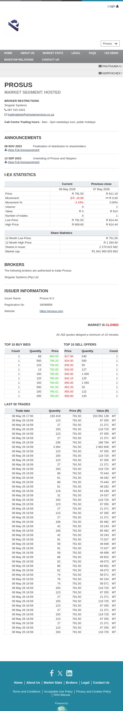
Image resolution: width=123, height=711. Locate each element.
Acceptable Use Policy (58, 691)
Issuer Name (12, 298)
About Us (27, 53)
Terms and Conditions (26, 691)
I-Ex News (111, 53)
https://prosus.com (51, 311)
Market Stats (53, 53)
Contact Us (50, 59)
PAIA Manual (62, 694)
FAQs (92, 53)
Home (8, 53)
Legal (76, 53)
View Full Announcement (24, 150)
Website (9, 311)
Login (111, 6)
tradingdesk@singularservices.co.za (31, 114)
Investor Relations (19, 59)
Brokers (72, 682)
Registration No (14, 304)
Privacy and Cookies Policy (93, 691)
